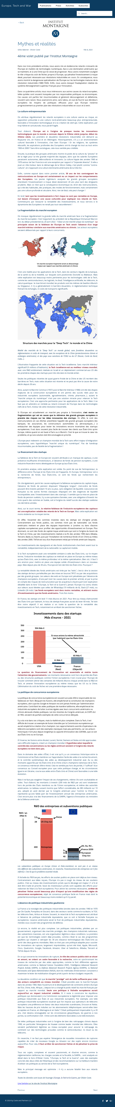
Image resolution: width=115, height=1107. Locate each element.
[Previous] (25, 1090)
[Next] (91, 1090)
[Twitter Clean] (107, 1101)
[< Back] (21, 22)
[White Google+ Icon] (111, 1101)
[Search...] (94, 13)
